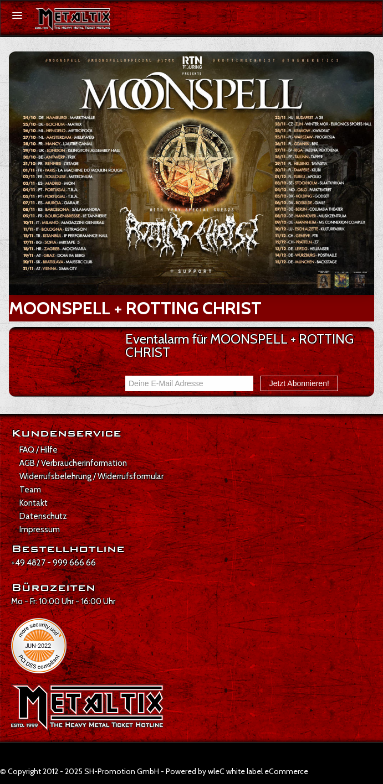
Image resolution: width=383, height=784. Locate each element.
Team (30, 490)
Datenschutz (43, 516)
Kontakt (33, 503)
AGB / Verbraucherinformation (73, 463)
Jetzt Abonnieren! (299, 383)
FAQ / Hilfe (38, 450)
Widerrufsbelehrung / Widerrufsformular (91, 476)
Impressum (39, 529)
